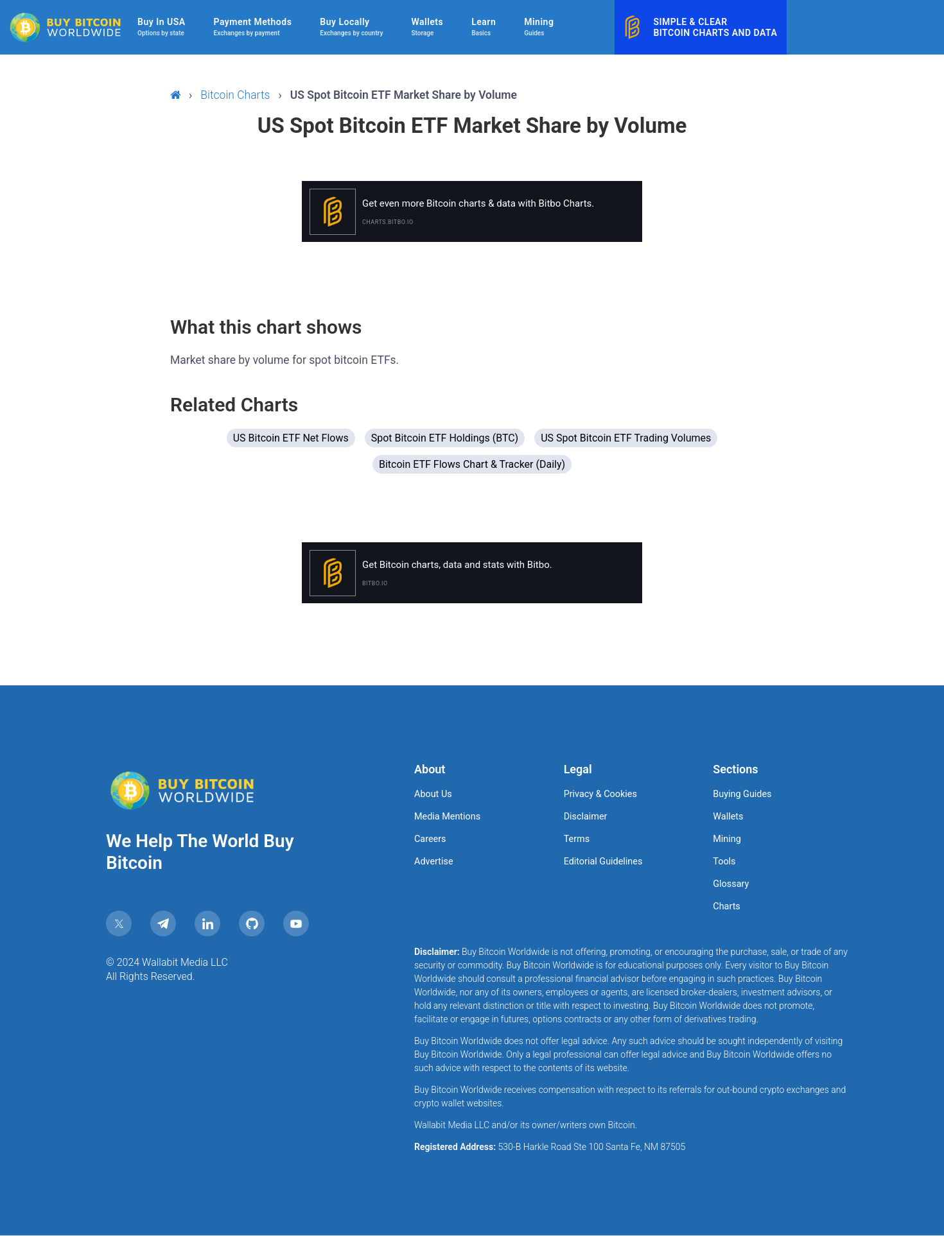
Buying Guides (742, 794)
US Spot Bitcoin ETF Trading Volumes (626, 438)
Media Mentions (447, 816)
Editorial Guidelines (603, 861)
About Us (433, 794)
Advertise (433, 861)
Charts (726, 906)
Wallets (728, 816)
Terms (577, 839)
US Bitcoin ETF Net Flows (291, 438)
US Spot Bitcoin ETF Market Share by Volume (472, 125)
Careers (430, 839)
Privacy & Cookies (600, 794)
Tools (724, 861)
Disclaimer (585, 816)
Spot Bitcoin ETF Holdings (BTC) (444, 438)
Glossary (731, 884)
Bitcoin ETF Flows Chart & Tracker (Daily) (472, 464)
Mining (727, 839)
